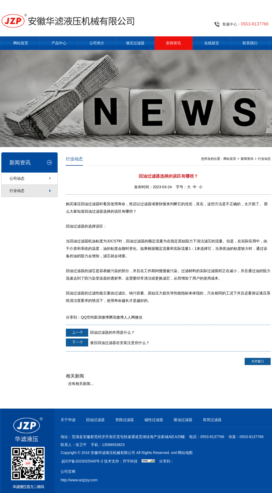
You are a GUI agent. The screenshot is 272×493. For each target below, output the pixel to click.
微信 (138, 317)
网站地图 (185, 453)
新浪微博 (101, 317)
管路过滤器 (124, 420)
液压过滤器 (135, 43)
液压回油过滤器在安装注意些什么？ (108, 342)
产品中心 (59, 43)
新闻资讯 (173, 43)
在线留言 (211, 43)
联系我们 (250, 43)
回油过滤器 (95, 420)
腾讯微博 (116, 317)
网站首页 (20, 43)
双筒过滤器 (212, 420)
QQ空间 (87, 317)
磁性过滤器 (153, 420)
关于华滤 (68, 420)
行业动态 (17, 190)
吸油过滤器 (183, 420)
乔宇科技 (130, 461)
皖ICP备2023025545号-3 (82, 461)
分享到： (73, 317)
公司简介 (97, 43)
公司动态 (17, 178)
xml (174, 453)
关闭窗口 (257, 361)
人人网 (129, 317)
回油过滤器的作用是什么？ (100, 333)
